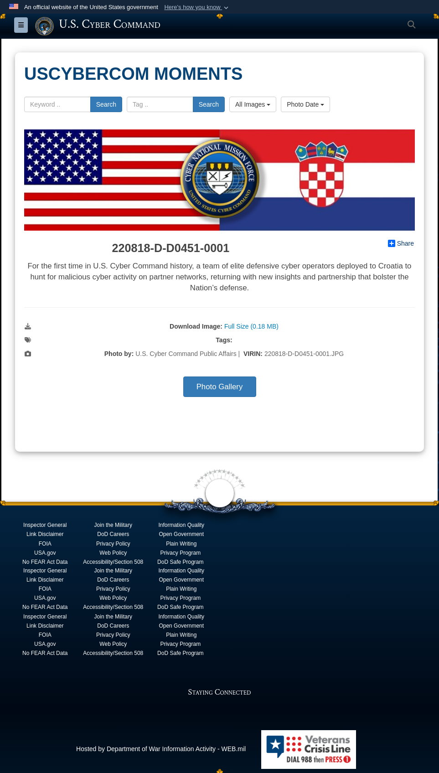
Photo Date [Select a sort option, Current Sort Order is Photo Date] (305, 104)
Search (106, 104)
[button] (197, 7)
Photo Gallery (219, 386)
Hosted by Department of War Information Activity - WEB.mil (161, 748)
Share (401, 243)
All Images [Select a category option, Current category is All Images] (252, 104)
